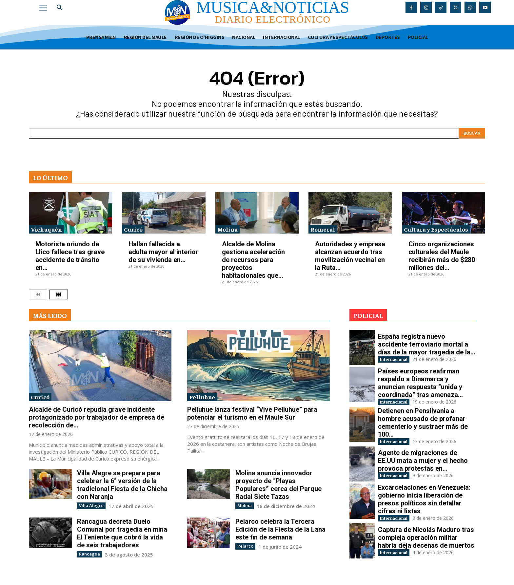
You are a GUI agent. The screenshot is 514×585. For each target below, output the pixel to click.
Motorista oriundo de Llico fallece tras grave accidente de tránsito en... (70, 256)
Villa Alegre (89, 505)
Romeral (322, 229)
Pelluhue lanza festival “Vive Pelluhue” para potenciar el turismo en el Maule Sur (252, 413)
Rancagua (88, 553)
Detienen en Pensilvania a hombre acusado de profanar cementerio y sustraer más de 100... (423, 424)
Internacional (400, 359)
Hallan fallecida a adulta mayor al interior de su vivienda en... (163, 252)
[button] (60, 8)
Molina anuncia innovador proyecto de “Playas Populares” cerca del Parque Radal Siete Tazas (278, 484)
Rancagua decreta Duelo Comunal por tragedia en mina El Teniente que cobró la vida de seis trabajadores (122, 533)
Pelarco (244, 545)
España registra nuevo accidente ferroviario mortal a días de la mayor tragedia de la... (426, 343)
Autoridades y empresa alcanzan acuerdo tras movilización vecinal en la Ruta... (350, 256)
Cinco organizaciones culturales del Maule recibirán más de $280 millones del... (441, 256)
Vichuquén (46, 229)
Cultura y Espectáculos (436, 229)
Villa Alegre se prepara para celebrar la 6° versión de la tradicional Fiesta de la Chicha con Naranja (122, 484)
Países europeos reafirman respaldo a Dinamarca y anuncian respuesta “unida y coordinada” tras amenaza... (420, 383)
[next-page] (58, 294)
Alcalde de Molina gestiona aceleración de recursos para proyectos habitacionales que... (253, 259)
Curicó (133, 229)
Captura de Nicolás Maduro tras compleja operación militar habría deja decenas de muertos (426, 541)
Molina (227, 229)
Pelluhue (202, 397)
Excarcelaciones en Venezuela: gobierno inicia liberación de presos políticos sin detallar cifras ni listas (424, 502)
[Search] (472, 133)
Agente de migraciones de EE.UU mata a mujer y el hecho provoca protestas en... (423, 463)
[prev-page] (38, 294)
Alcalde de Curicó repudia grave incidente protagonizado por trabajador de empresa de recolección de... (96, 417)
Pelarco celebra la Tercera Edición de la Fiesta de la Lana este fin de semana (280, 529)
